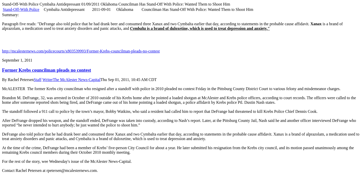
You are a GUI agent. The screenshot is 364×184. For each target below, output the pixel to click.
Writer (47, 79)
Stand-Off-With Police (21, 9)
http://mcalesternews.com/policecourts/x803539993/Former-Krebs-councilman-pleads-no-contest (81, 51)
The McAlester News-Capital (76, 79)
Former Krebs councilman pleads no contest (46, 70)
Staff (37, 79)
